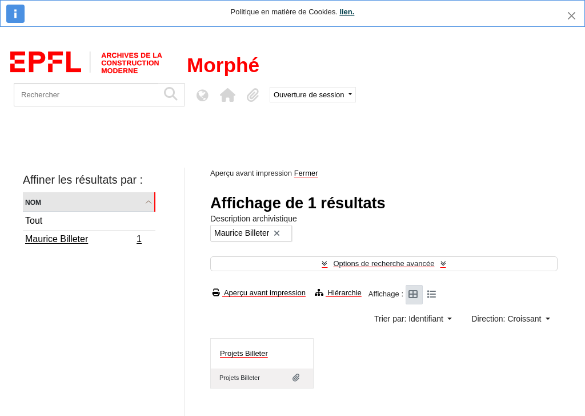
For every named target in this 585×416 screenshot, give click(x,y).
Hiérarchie (338, 292)
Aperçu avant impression (259, 292)
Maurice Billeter (83, 240)
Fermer (306, 173)
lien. (346, 11)
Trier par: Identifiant (410, 318)
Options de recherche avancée (383, 263)
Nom (33, 201)
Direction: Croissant (507, 318)
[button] (227, 95)
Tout (33, 220)
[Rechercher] (86, 94)
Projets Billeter (244, 353)
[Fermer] (571, 16)
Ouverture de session (310, 94)
